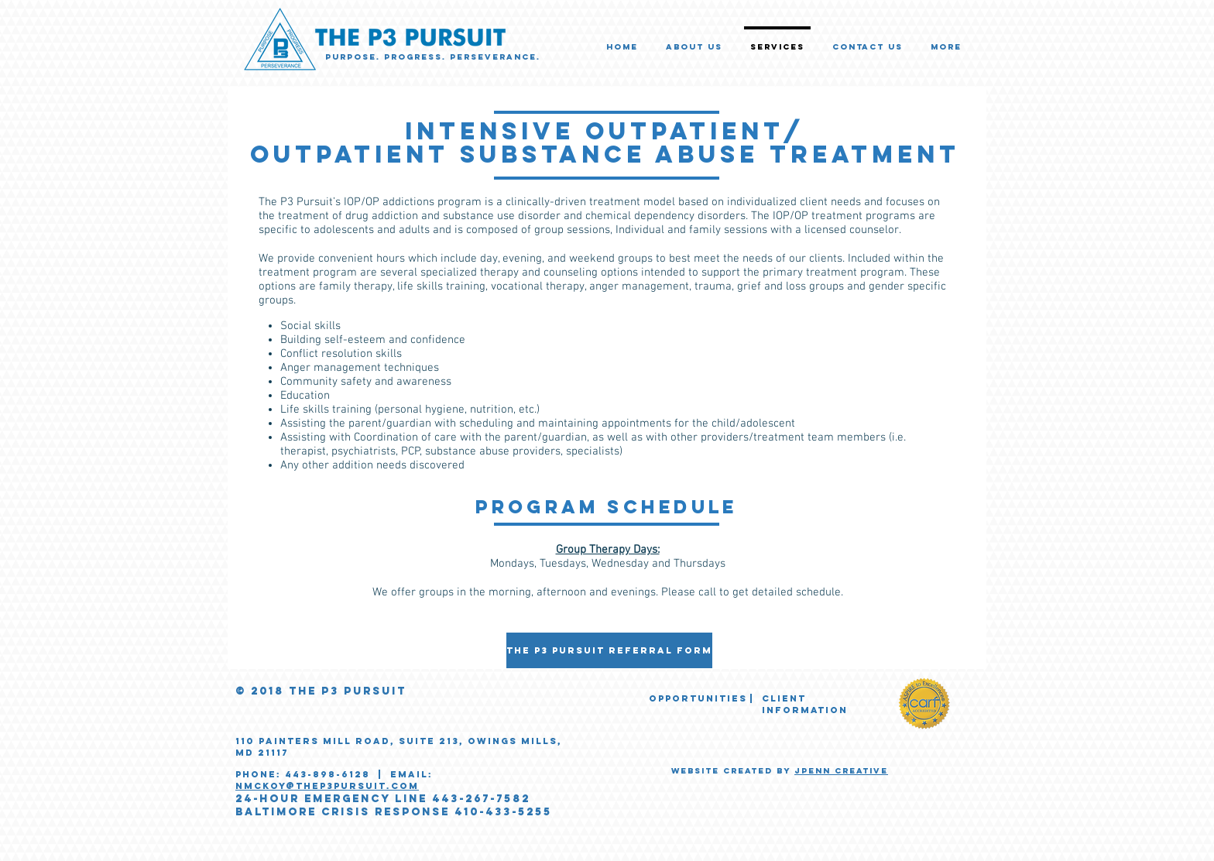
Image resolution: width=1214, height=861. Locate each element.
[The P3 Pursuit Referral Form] (609, 650)
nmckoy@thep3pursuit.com (327, 785)
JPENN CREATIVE (841, 771)
